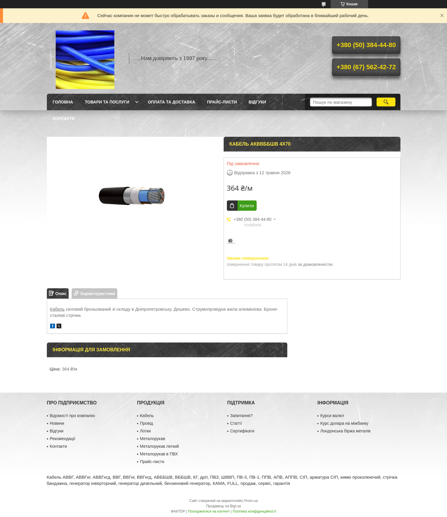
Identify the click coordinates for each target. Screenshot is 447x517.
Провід (146, 423)
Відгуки (257, 102)
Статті (236, 423)
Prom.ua (251, 501)
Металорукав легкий (159, 446)
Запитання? (241, 415)
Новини (57, 423)
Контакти (64, 118)
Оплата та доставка (171, 102)
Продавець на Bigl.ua (223, 506)
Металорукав (152, 438)
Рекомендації (62, 438)
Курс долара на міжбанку (344, 423)
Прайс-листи (222, 102)
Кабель (57, 309)
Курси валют (332, 415)
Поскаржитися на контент (209, 511)
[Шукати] (386, 102)
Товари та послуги (107, 102)
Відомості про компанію (72, 415)
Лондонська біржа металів (345, 431)
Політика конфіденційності (254, 511)
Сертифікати (242, 431)
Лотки (145, 431)
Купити (247, 205)
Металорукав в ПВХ (159, 454)
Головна (63, 102)
